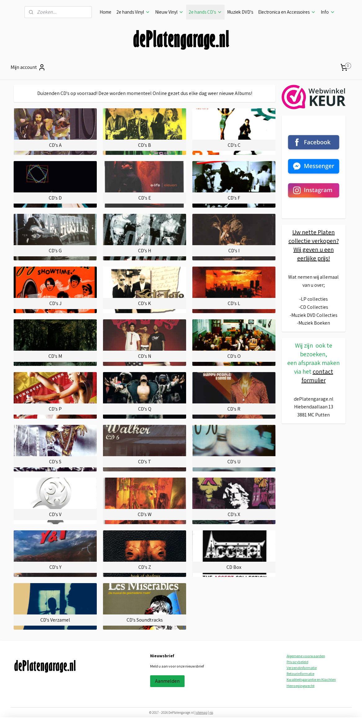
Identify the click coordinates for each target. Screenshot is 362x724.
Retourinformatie (300, 673)
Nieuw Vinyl (169, 12)
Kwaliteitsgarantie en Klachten (311, 679)
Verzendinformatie (302, 667)
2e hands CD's (205, 12)
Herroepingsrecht (301, 685)
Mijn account (28, 67)
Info (328, 12)
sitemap (201, 712)
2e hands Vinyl (133, 12)
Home (105, 12)
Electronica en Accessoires (287, 12)
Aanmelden (167, 681)
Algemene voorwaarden (306, 656)
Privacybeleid (297, 661)
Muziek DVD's (240, 12)
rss (211, 712)
